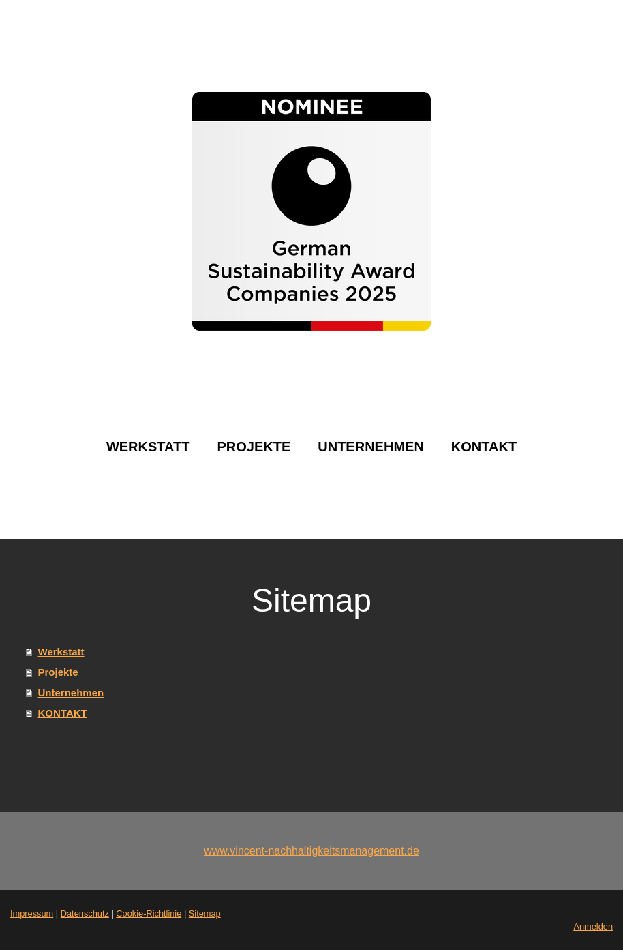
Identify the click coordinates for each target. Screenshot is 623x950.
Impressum (31, 913)
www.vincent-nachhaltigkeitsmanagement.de (311, 851)
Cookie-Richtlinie (148, 913)
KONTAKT (484, 446)
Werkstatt (148, 446)
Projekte (253, 446)
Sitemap (205, 913)
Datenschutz (85, 913)
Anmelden (593, 926)
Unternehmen (371, 446)
